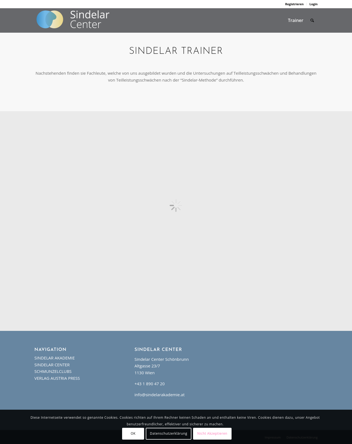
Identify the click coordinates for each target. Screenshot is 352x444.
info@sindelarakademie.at (159, 394)
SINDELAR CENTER (52, 364)
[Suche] (312, 20)
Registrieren (294, 4)
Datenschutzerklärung (168, 433)
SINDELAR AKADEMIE (54, 358)
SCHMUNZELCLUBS (53, 371)
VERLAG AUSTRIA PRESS (57, 378)
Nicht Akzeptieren (212, 433)
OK (133, 433)
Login (313, 4)
